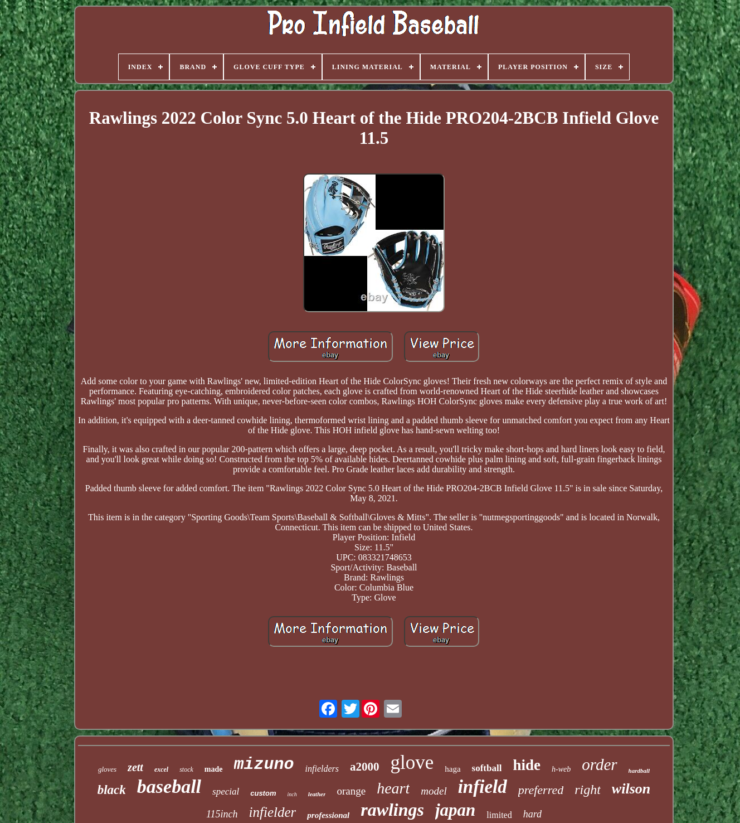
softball (487, 768)
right (588, 789)
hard (532, 814)
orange (351, 791)
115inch (222, 814)
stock (186, 769)
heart (393, 788)
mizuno (264, 764)
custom (263, 793)
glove (412, 762)
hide (527, 765)
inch (291, 794)
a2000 (364, 766)
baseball (169, 786)
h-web (561, 769)
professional (328, 815)
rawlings (392, 810)
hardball (639, 770)
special (225, 791)
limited (499, 815)
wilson (631, 789)
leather (317, 794)
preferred (540, 790)
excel (161, 769)
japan (455, 810)
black (112, 790)
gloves (107, 769)
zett (135, 767)
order (599, 764)
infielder (272, 812)
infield (482, 787)
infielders (322, 768)
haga (452, 768)
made (214, 769)
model (433, 791)
